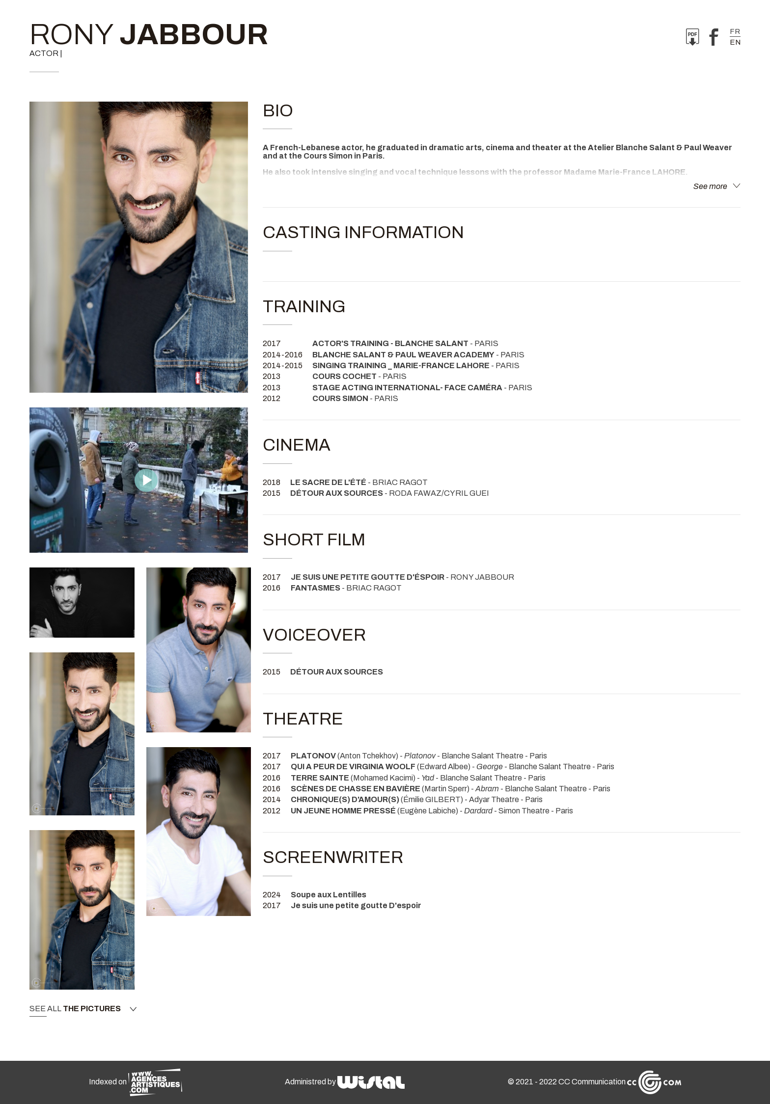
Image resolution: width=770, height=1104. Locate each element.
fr (735, 31)
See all (83, 1009)
